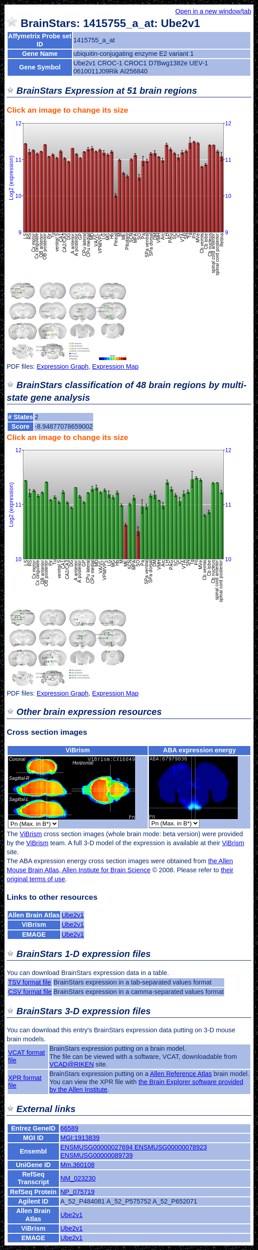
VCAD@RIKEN (72, 1064)
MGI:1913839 (80, 1137)
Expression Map (115, 366)
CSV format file (30, 991)
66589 (69, 1128)
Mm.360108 (77, 1164)
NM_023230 (77, 1178)
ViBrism (77, 750)
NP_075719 (77, 1191)
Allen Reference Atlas (181, 1073)
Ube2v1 (73, 915)
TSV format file (29, 982)
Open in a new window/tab (213, 11)
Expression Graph (62, 366)
